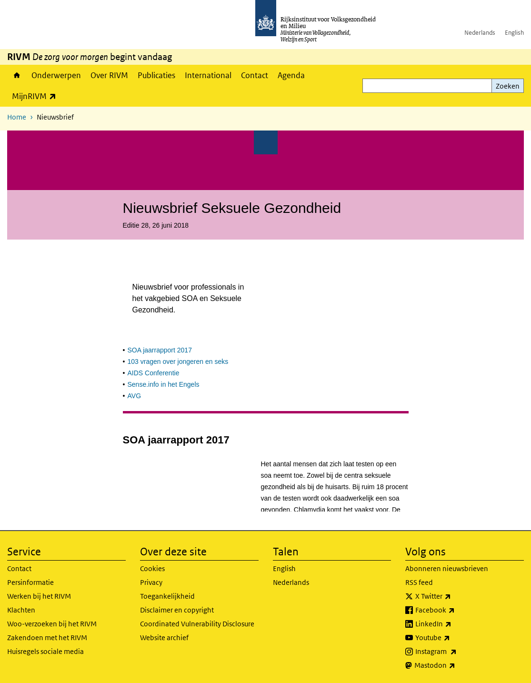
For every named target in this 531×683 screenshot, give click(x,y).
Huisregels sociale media (45, 651)
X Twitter (454, 596)
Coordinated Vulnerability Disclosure (197, 623)
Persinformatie (30, 582)
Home (17, 75)
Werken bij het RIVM (39, 596)
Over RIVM (109, 75)
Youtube (453, 637)
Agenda (291, 75)
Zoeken (508, 85)
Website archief (164, 637)
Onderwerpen (56, 75)
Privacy (151, 582)
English (514, 33)
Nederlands (479, 33)
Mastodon (455, 665)
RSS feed (419, 582)
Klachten (21, 609)
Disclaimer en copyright (177, 609)
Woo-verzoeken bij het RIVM (52, 623)
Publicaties (156, 75)
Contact (254, 75)
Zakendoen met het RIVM (47, 637)
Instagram (457, 651)
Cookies (152, 568)
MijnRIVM (36, 96)
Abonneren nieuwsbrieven (446, 568)
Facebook (456, 610)
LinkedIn (454, 624)
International (208, 75)
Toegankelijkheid (167, 596)
